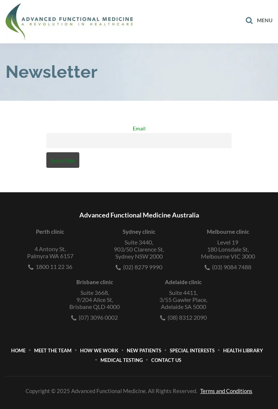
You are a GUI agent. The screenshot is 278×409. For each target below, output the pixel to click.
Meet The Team (53, 350)
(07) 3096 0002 (94, 317)
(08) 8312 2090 (183, 317)
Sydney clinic (139, 231)
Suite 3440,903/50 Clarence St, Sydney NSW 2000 (139, 249)
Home (18, 350)
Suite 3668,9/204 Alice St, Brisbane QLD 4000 (94, 299)
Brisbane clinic (94, 282)
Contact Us (166, 360)
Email (139, 128)
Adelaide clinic (183, 282)
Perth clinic (50, 231)
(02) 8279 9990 (139, 266)
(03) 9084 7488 (228, 266)
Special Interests (192, 350)
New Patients (144, 350)
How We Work (99, 350)
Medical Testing (121, 360)
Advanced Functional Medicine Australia (139, 215)
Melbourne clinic (228, 231)
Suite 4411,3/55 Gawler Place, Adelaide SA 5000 (183, 299)
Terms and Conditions (226, 391)
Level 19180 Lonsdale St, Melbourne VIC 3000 (228, 249)
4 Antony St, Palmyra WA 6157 (50, 252)
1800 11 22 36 (50, 266)
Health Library (243, 350)
